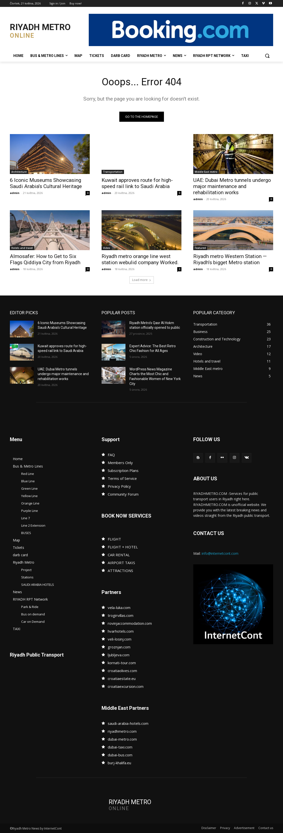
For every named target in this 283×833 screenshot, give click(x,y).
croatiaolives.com (122, 670)
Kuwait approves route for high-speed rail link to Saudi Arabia (137, 183)
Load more (141, 280)
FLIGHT (114, 539)
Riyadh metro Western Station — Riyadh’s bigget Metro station (230, 259)
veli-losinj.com (119, 639)
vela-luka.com (119, 607)
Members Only (120, 462)
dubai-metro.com (122, 739)
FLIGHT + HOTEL (123, 546)
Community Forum (123, 494)
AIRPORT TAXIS (121, 562)
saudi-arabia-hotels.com (128, 723)
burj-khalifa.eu (119, 762)
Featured (200, 248)
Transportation (113, 172)
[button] (267, 56)
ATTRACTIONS (120, 570)
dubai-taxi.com (120, 747)
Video (106, 248)
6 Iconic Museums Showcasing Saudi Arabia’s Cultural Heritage (46, 183)
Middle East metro (206, 172)
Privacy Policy (119, 486)
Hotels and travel (22, 248)
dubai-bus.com (120, 754)
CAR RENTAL (119, 554)
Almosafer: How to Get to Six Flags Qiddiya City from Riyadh (45, 259)
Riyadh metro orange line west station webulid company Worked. (140, 259)
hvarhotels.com (121, 631)
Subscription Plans (123, 470)
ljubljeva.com (118, 654)
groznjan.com (119, 646)
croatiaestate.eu (122, 678)
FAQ (111, 454)
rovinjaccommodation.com (130, 623)
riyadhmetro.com (122, 731)
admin (14, 193)
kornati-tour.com (122, 662)
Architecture (19, 172)
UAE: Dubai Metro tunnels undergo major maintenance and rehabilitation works (232, 186)
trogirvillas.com (120, 615)
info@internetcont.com (220, 553)
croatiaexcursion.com (125, 686)
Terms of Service (122, 478)
